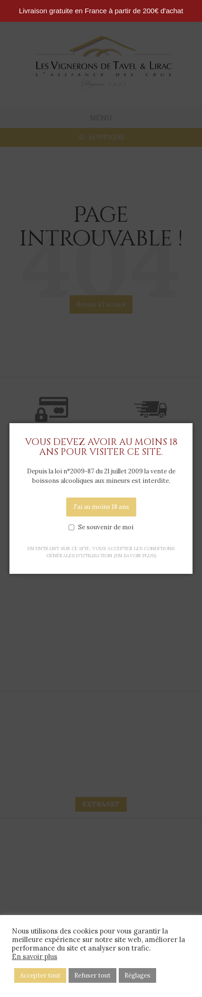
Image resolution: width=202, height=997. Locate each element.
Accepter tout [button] (40, 975)
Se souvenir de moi (105, 527)
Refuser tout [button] (92, 975)
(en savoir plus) (135, 556)
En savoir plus (34, 956)
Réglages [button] (137, 975)
